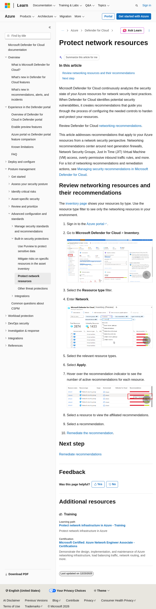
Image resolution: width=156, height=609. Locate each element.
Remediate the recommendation (90, 433)
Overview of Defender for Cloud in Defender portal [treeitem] (27, 117)
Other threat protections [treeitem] (33, 288)
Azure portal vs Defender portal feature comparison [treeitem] (31, 137)
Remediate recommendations (80, 454)
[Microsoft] (7, 5)
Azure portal (95, 224)
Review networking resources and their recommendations (98, 73)
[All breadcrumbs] (62, 30)
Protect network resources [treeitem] (28, 278)
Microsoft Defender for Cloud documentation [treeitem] (26, 47)
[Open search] (137, 5)
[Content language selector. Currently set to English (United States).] (22, 591)
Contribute (72, 600)
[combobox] (28, 36)
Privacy (88, 600)
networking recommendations (120, 126)
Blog (55, 600)
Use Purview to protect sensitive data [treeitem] (32, 249)
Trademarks (32, 606)
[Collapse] (50, 27)
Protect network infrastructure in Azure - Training (92, 525)
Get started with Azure (134, 16)
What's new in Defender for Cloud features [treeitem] (28, 79)
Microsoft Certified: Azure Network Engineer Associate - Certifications (97, 544)
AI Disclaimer (11, 600)
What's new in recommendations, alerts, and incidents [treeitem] (30, 94)
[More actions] (149, 30)
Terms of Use (11, 606)
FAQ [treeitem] (14, 154)
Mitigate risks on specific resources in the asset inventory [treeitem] (33, 263)
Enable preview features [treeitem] (26, 127)
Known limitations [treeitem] (22, 147)
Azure (74, 30)
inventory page (76, 203)
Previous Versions (36, 600)
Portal (108, 16)
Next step (68, 78)
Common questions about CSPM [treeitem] (27, 306)
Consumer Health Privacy (117, 600)
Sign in (146, 5)
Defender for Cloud (97, 30)
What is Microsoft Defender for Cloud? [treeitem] (30, 67)
